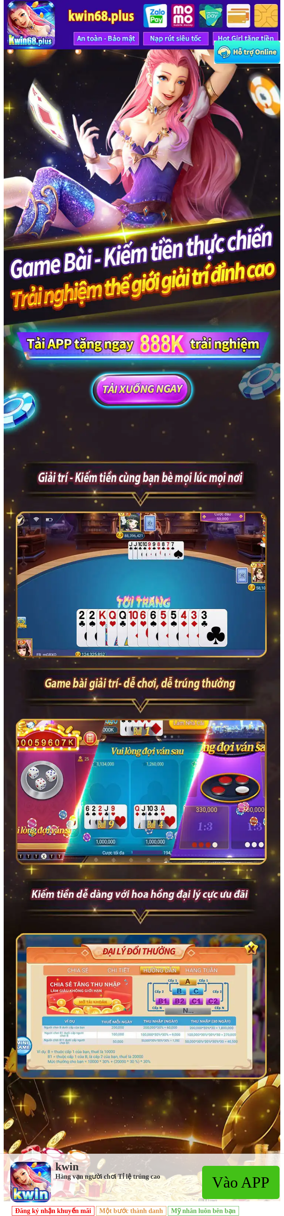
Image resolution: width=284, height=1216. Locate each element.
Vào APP (240, 1182)
